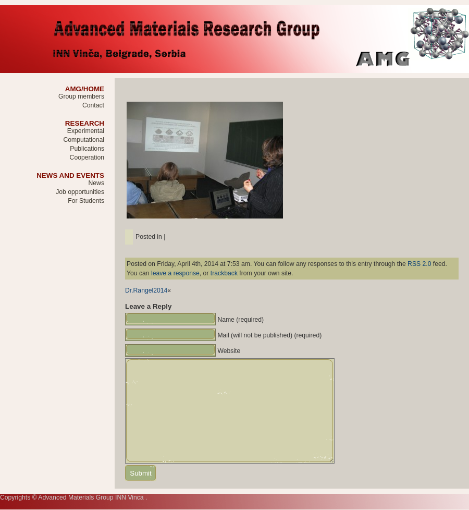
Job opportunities (80, 192)
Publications (87, 148)
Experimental (85, 131)
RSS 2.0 (419, 264)
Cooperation (87, 157)
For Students (86, 200)
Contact (93, 105)
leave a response (175, 273)
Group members (81, 96)
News (96, 183)
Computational (83, 139)
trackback (224, 273)
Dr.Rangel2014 (146, 290)
